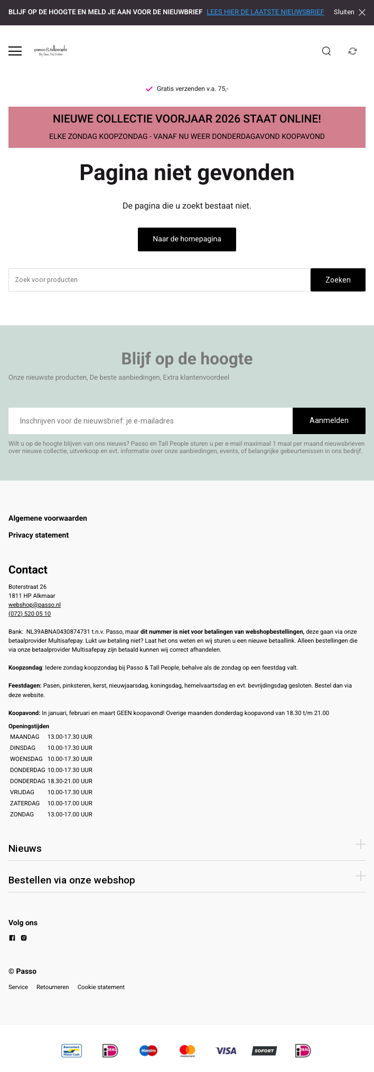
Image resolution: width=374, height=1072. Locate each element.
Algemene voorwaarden (47, 518)
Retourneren (52, 987)
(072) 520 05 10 (29, 613)
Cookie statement (101, 987)
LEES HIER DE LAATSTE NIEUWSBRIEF (265, 12)
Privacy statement (38, 535)
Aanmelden (329, 420)
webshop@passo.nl (34, 604)
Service (18, 987)
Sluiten (350, 12)
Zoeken (338, 280)
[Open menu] (15, 50)
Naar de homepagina (187, 239)
